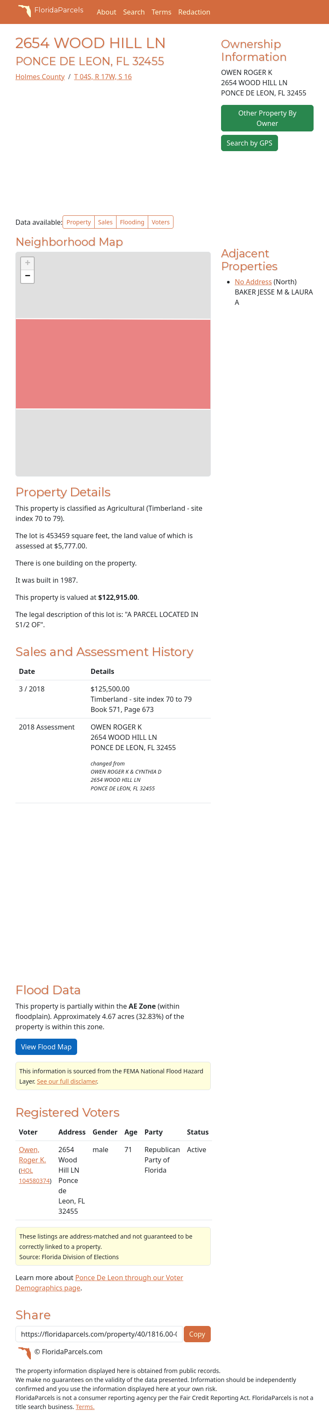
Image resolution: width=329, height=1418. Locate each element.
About (106, 12)
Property (78, 222)
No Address (253, 281)
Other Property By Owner (267, 118)
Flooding (132, 222)
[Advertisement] (113, 149)
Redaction (194, 12)
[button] (27, 263)
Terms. (85, 1407)
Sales (105, 222)
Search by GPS (249, 143)
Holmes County (40, 76)
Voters (161, 222)
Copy (197, 1334)
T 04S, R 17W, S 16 (103, 76)
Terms (161, 12)
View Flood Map (46, 1047)
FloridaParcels (49, 10)
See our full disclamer (67, 1081)
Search (134, 12)
